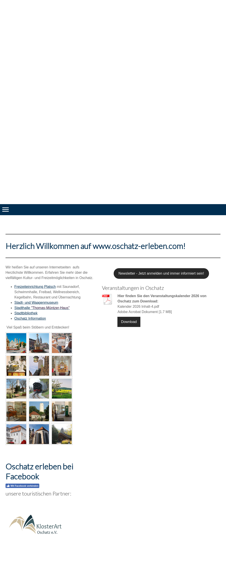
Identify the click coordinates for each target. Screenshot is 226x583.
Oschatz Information (30, 318)
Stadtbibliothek (26, 313)
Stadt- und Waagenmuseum (36, 302)
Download (129, 322)
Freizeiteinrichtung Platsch (35, 287)
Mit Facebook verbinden (22, 486)
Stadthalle (42, 308)
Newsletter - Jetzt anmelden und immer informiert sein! (161, 273)
